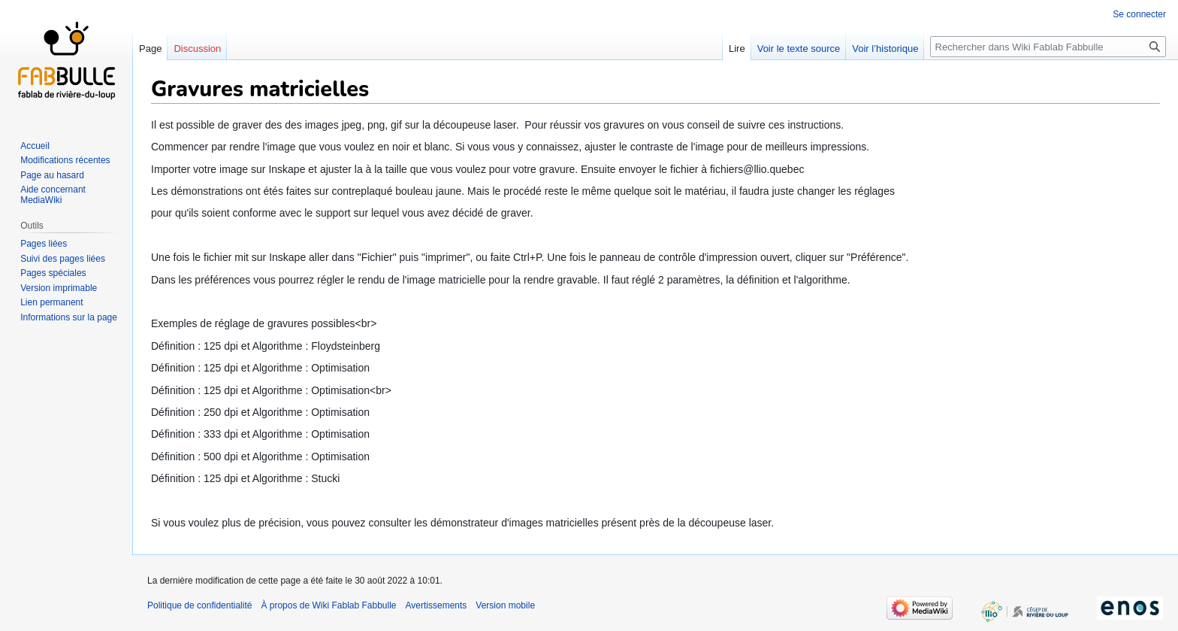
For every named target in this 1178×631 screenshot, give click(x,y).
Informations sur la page (68, 317)
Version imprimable (58, 288)
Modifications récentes (65, 160)
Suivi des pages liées (62, 258)
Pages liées (43, 243)
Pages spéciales (53, 273)
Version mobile (505, 605)
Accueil (35, 146)
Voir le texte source (799, 48)
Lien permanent (51, 302)
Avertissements (436, 605)
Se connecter (1139, 14)
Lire (737, 48)
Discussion (197, 48)
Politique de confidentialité (199, 605)
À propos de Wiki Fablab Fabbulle (328, 605)
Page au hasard (52, 175)
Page (150, 48)
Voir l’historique (885, 48)
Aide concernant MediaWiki (53, 194)
